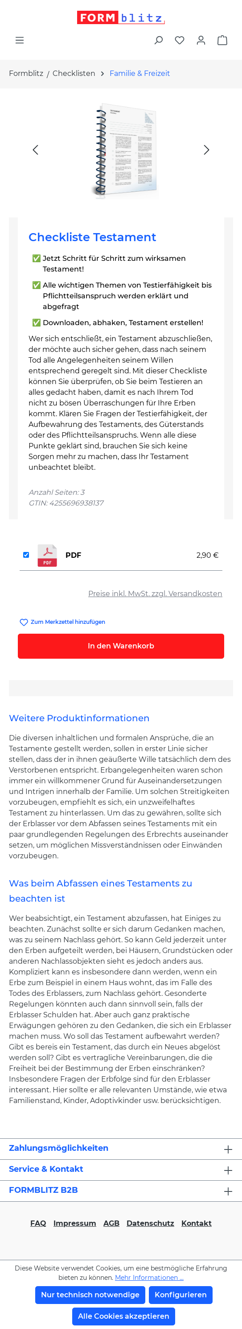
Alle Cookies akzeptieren (123, 1316)
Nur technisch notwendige (90, 1295)
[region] (121, 149)
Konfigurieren (181, 1295)
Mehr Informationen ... (149, 1278)
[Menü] (19, 40)
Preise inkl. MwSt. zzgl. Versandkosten (155, 593)
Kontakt (196, 1223)
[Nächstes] (206, 149)
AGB (111, 1223)
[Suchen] (158, 40)
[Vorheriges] (35, 149)
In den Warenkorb (121, 646)
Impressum (74, 1223)
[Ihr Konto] (201, 40)
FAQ (38, 1223)
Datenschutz (150, 1223)
